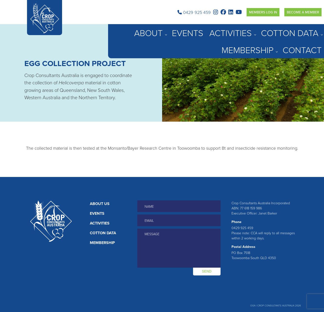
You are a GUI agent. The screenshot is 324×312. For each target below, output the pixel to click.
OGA (252, 305)
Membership (288, 30)
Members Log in (263, 12)
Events (210, 30)
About (190, 30)
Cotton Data (258, 30)
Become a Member (303, 12)
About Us (100, 203)
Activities (231, 30)
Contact (314, 30)
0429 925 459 (194, 12)
